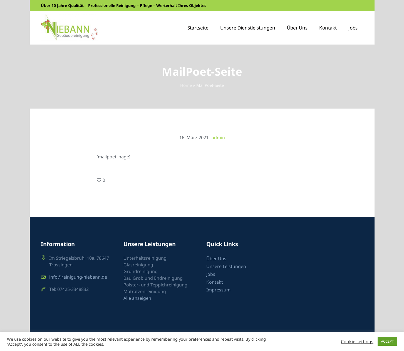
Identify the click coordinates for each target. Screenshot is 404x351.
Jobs (210, 274)
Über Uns (216, 259)
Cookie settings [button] (357, 341)
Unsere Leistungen (226, 266)
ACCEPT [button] (387, 341)
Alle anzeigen (137, 298)
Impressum (218, 290)
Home (186, 85)
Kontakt (214, 282)
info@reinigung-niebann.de (78, 277)
